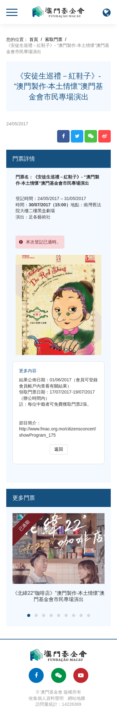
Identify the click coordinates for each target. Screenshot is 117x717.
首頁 (33, 39)
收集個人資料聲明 (46, 698)
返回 (58, 449)
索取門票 (53, 39)
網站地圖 (76, 698)
